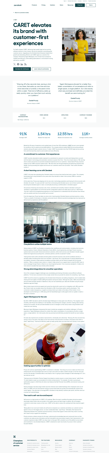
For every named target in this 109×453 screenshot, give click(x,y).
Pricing (43, 5)
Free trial (80, 5)
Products (34, 5)
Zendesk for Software (22, 69)
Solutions (52, 5)
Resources (70, 5)
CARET (70, 145)
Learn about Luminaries (41, 69)
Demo (61, 5)
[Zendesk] (14, 439)
